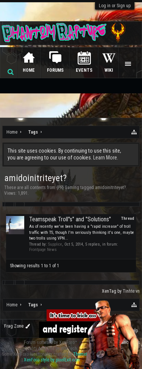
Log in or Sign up (115, 5)
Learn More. (105, 158)
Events (84, 70)
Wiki (109, 70)
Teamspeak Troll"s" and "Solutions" (70, 219)
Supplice (55, 244)
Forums (55, 70)
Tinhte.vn (131, 291)
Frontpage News (43, 249)
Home (29, 70)
